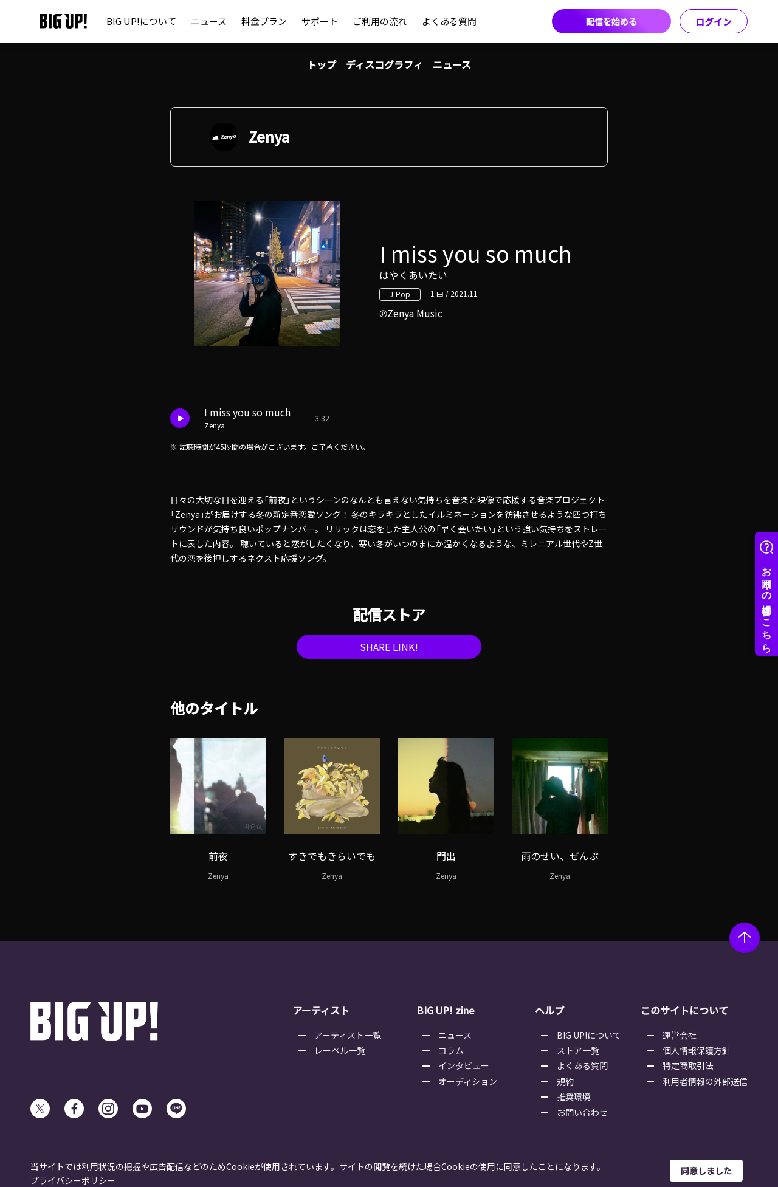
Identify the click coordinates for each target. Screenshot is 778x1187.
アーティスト (320, 1010)
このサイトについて (684, 1010)
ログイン (713, 21)
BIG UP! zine (445, 1010)
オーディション (467, 1081)
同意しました (706, 1171)
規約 (565, 1081)
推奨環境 (574, 1096)
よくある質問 (449, 21)
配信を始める (611, 21)
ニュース (209, 21)
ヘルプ (549, 1010)
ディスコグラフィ (384, 64)
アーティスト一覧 (347, 1035)
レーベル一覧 (339, 1050)
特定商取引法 (688, 1065)
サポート (319, 21)
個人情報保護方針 (697, 1050)
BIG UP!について (141, 21)
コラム (451, 1050)
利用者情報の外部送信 (705, 1081)
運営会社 (680, 1035)
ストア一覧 (578, 1050)
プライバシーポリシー (72, 1180)
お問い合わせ (582, 1112)
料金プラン (264, 21)
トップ (321, 64)
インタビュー (463, 1065)
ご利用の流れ (380, 21)
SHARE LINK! (389, 646)
